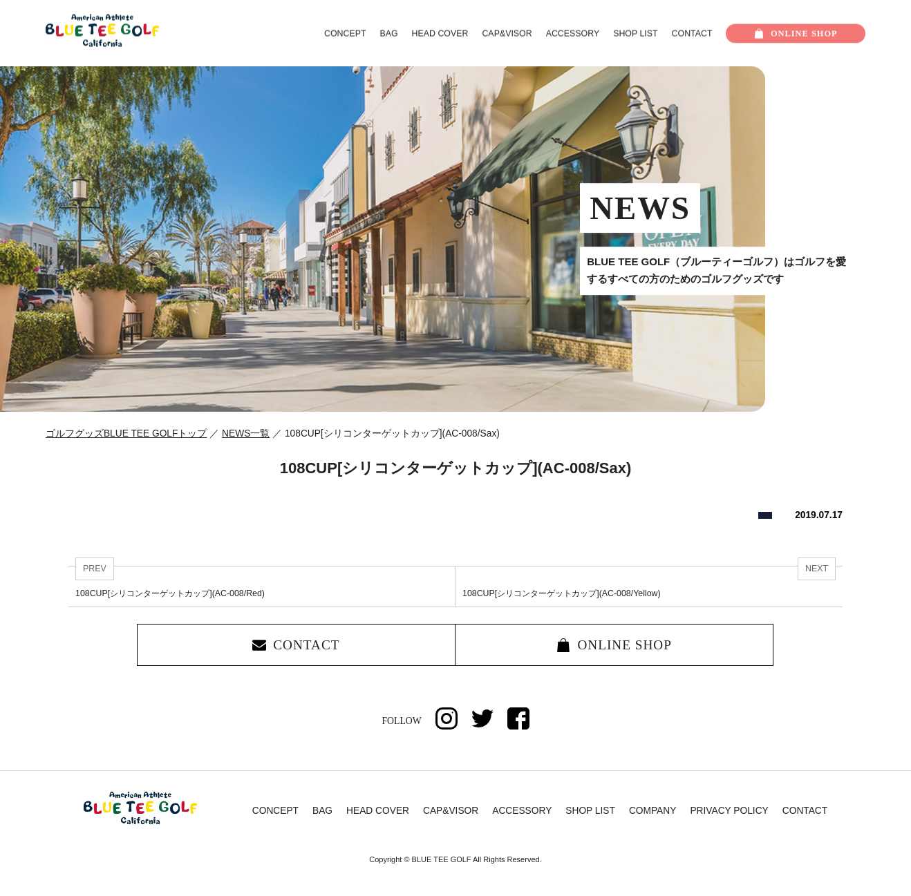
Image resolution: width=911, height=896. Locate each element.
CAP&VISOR (507, 34)
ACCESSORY (572, 34)
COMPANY (653, 811)
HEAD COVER (440, 34)
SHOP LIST (635, 34)
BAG (388, 34)
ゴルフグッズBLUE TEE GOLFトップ (126, 433)
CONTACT (692, 34)
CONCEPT (345, 34)
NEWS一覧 (246, 433)
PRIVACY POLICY (729, 811)
